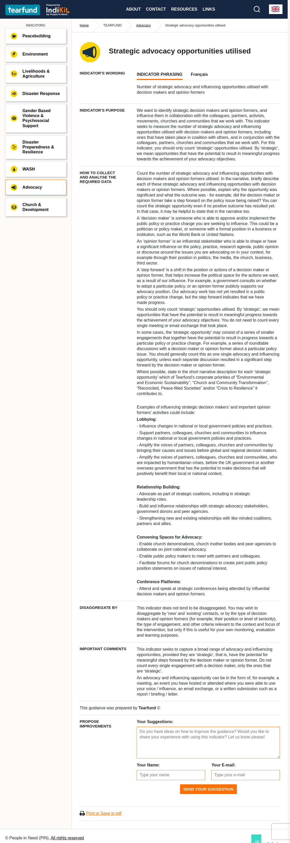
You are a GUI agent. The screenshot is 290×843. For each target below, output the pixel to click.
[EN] (275, 9)
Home (84, 25)
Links (209, 9)
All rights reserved (67, 838)
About (133, 9)
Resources (184, 9)
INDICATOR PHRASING (159, 74)
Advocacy (143, 25)
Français (199, 74)
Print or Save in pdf (103, 813)
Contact (156, 9)
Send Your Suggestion (208, 789)
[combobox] (275, 9)
